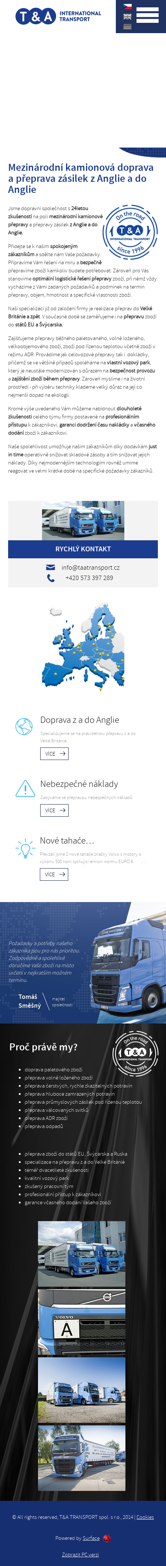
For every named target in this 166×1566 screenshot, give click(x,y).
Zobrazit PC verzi (80, 1555)
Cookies (145, 1517)
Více (50, 754)
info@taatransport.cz (91, 567)
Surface (91, 1538)
